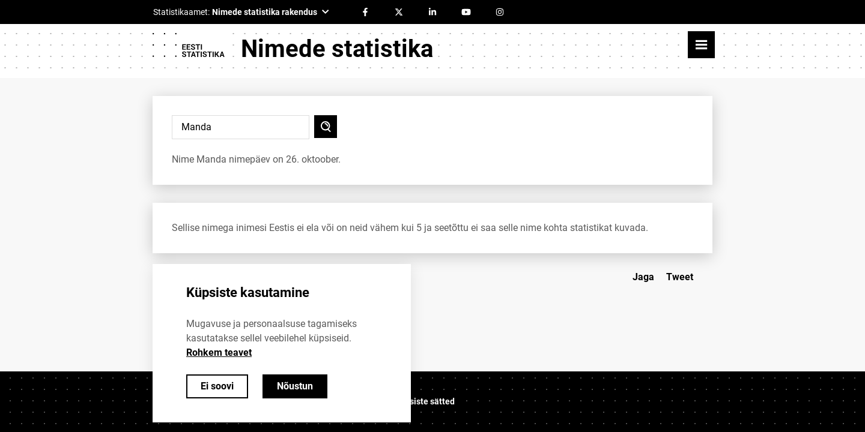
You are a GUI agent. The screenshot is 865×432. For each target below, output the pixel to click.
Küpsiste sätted (425, 401)
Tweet (679, 277)
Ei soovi (217, 386)
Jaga (643, 277)
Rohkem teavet (219, 352)
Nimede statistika (337, 49)
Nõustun (295, 386)
